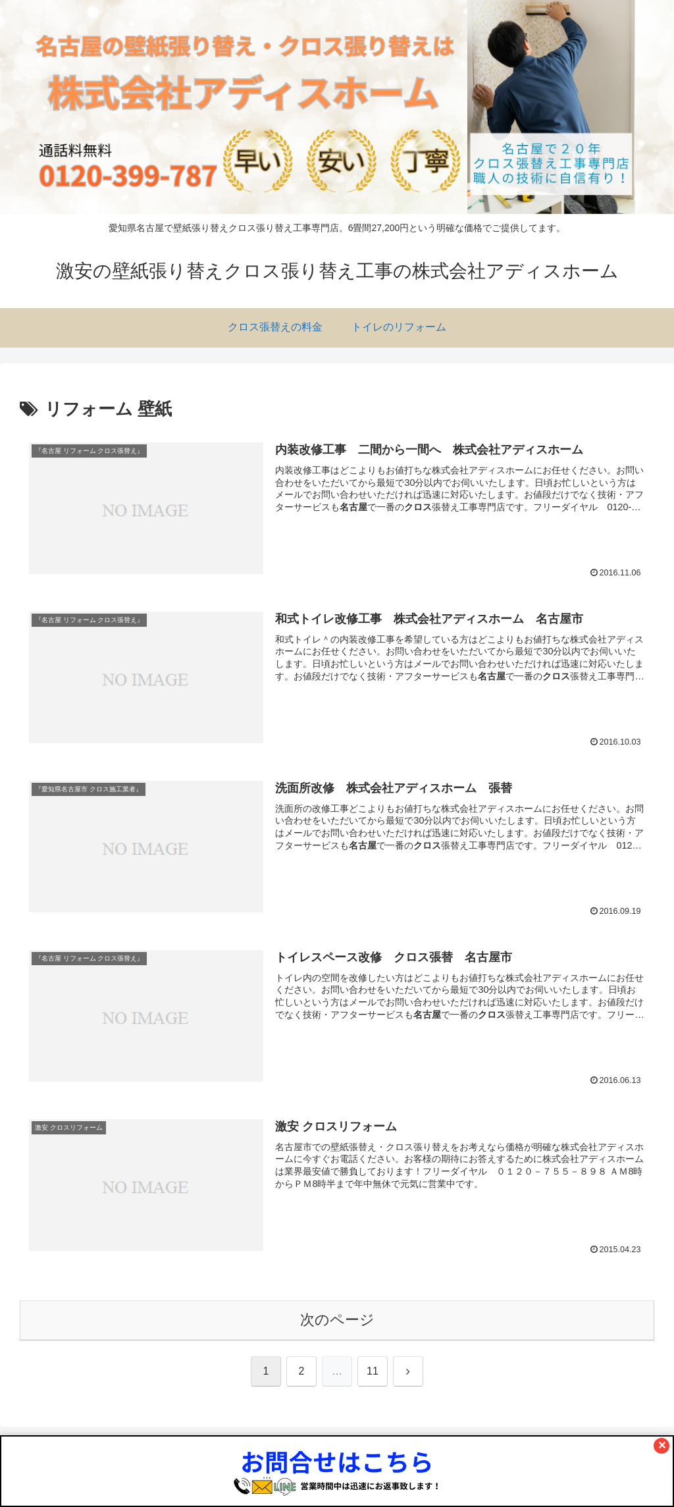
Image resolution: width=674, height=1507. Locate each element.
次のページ (337, 1319)
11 (372, 1371)
